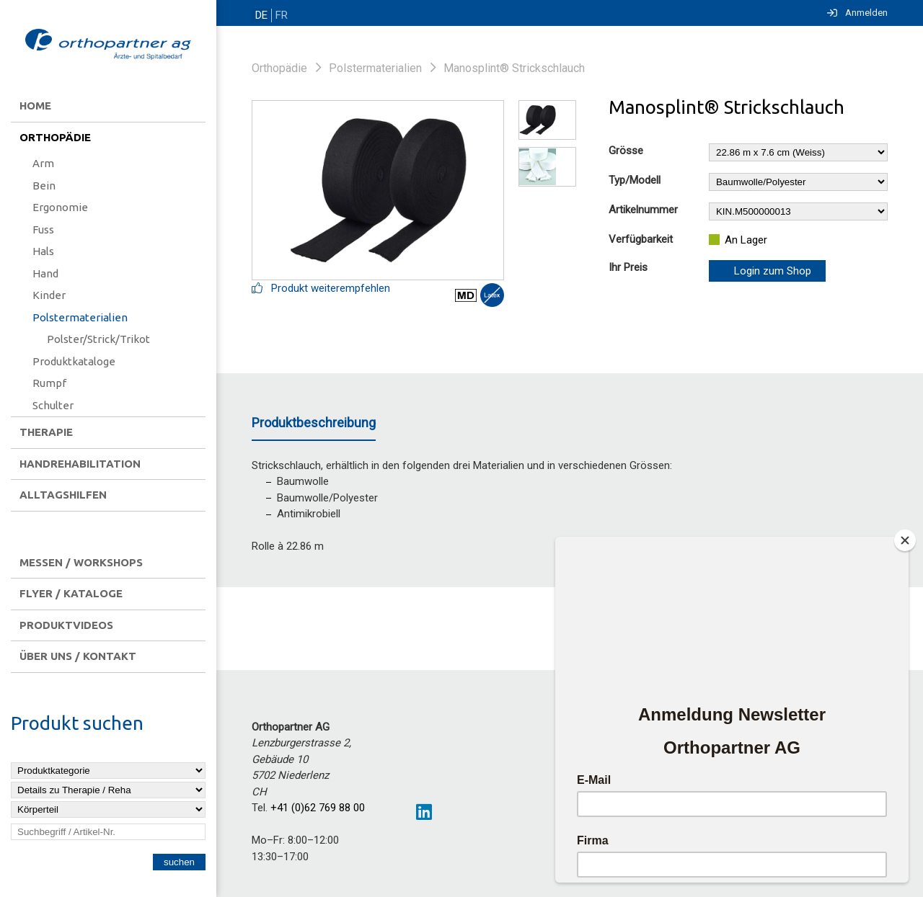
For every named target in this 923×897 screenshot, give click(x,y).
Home (35, 105)
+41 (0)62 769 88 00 (317, 807)
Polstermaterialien (80, 317)
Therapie (46, 432)
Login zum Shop (772, 270)
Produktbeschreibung (314, 422)
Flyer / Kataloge (71, 593)
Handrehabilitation (80, 464)
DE (261, 15)
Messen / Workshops (81, 562)
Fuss (43, 229)
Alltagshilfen (63, 494)
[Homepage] (108, 45)
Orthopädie (55, 137)
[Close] (905, 540)
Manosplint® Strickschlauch (514, 68)
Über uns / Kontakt (77, 656)
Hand (45, 273)
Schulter (53, 405)
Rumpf (49, 383)
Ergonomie (60, 207)
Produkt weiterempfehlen (321, 288)
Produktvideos (66, 625)
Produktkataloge (73, 361)
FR (279, 15)
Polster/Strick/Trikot (98, 339)
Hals (43, 251)
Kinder (49, 295)
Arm (43, 163)
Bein (44, 185)
